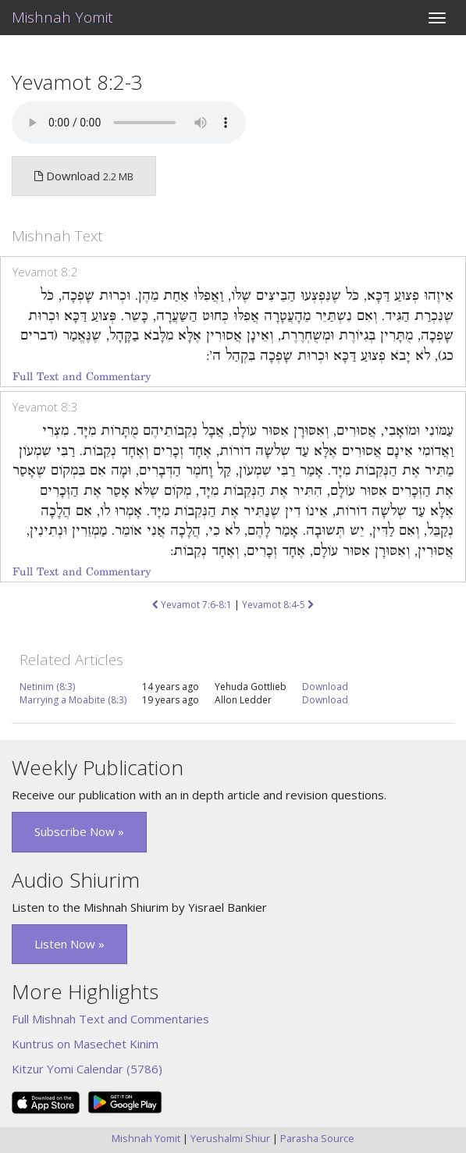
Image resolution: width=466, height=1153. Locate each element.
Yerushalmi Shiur (230, 1138)
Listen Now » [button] (69, 944)
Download (325, 686)
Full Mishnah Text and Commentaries (110, 1019)
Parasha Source (317, 1138)
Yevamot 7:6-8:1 (192, 604)
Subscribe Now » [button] (79, 831)
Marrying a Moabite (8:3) (73, 699)
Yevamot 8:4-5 (278, 604)
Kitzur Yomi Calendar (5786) (87, 1068)
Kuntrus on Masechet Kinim (85, 1044)
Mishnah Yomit (62, 17)
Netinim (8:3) (47, 686)
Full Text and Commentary (81, 377)
